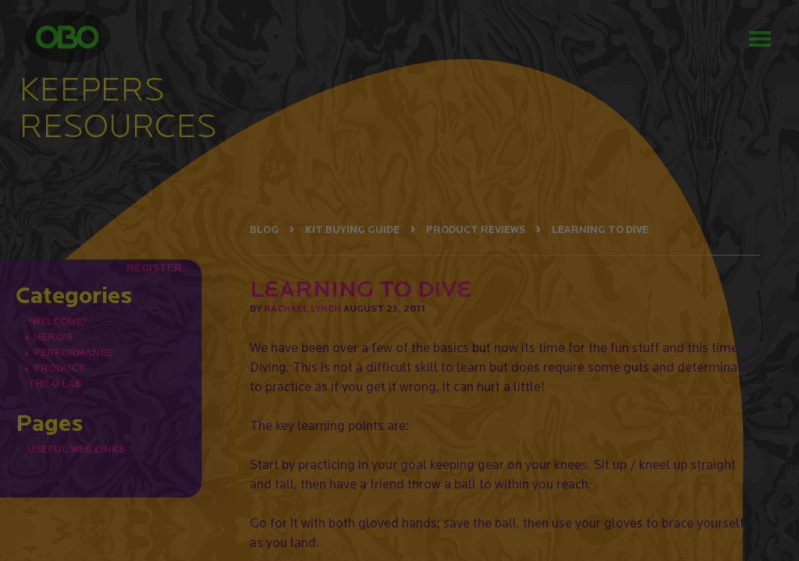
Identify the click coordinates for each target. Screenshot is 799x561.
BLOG (264, 229)
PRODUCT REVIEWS (475, 229)
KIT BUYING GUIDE (352, 229)
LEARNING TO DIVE (600, 229)
